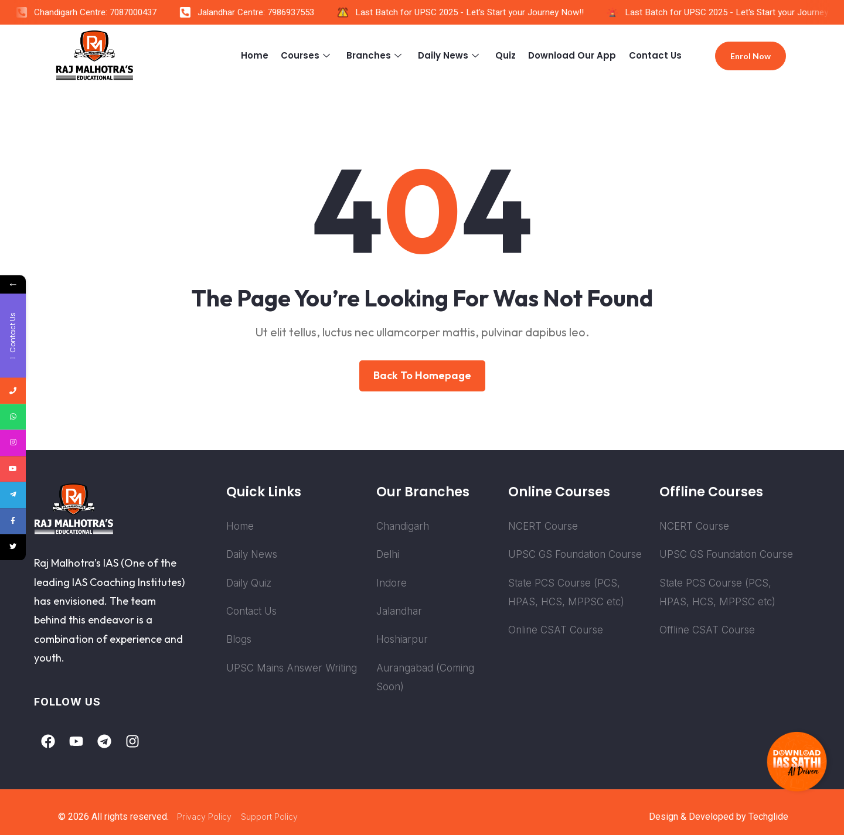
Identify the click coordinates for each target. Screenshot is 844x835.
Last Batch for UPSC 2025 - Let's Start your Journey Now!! (478, 12)
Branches (378, 55)
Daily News (452, 55)
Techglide (768, 816)
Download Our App (573, 55)
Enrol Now (750, 56)
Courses (310, 55)
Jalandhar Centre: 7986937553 (264, 12)
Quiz (507, 55)
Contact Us (655, 55)
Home (259, 55)
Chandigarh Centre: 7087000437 (104, 12)
